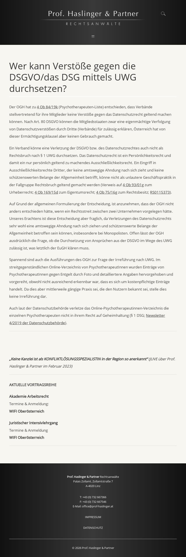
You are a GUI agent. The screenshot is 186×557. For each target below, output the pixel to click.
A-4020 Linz (93, 486)
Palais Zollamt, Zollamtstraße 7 (93, 481)
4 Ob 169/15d (46, 192)
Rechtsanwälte (109, 477)
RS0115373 (160, 192)
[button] (93, 36)
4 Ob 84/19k (47, 106)
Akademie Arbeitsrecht (29, 396)
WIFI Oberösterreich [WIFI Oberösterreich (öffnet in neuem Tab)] (26, 411)
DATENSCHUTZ (93, 528)
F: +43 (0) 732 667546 (93, 502)
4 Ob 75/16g (106, 192)
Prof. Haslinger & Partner (83, 477)
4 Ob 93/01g (133, 184)
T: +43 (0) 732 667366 (93, 497)
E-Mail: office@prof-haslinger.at (93, 506)
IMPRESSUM (93, 517)
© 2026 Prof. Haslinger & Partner (93, 548)
